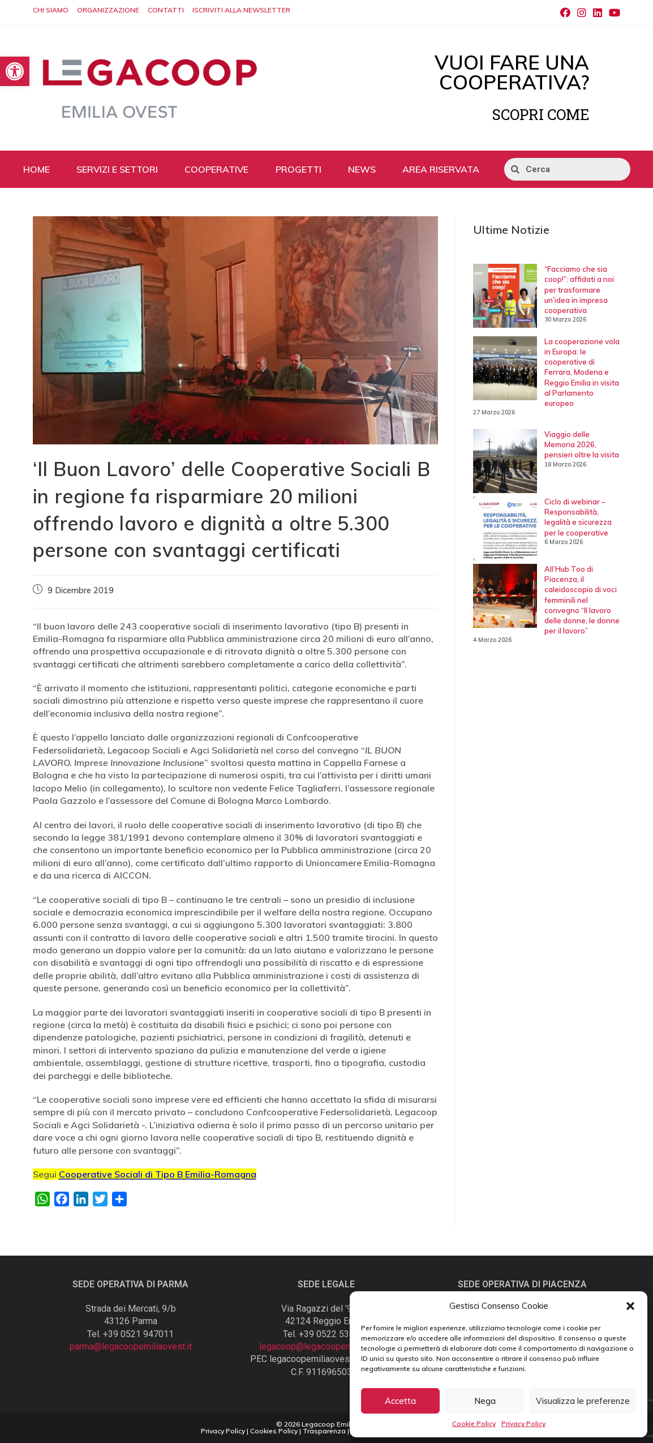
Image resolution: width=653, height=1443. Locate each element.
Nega (485, 1400)
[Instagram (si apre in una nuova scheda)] (582, 13)
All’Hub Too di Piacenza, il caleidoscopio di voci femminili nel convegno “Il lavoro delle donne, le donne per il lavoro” (582, 599)
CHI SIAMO (50, 10)
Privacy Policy (523, 1423)
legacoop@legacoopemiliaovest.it (326, 1346)
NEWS (362, 169)
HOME (36, 169)
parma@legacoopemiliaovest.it (131, 1346)
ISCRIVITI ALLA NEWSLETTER (241, 10)
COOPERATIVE (216, 169)
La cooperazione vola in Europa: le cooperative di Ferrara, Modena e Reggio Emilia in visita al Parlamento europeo (582, 372)
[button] (630, 1306)
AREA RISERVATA (440, 169)
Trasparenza (324, 1431)
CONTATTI (166, 10)
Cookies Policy (274, 1431)
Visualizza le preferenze (583, 1400)
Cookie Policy (474, 1423)
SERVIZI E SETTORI (117, 169)
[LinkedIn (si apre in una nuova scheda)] (597, 13)
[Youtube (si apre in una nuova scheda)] (612, 13)
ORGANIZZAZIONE (108, 10)
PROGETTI (298, 169)
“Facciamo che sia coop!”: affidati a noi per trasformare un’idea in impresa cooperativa (579, 289)
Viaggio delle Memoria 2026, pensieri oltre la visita (581, 444)
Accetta (400, 1400)
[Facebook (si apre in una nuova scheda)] (565, 13)
